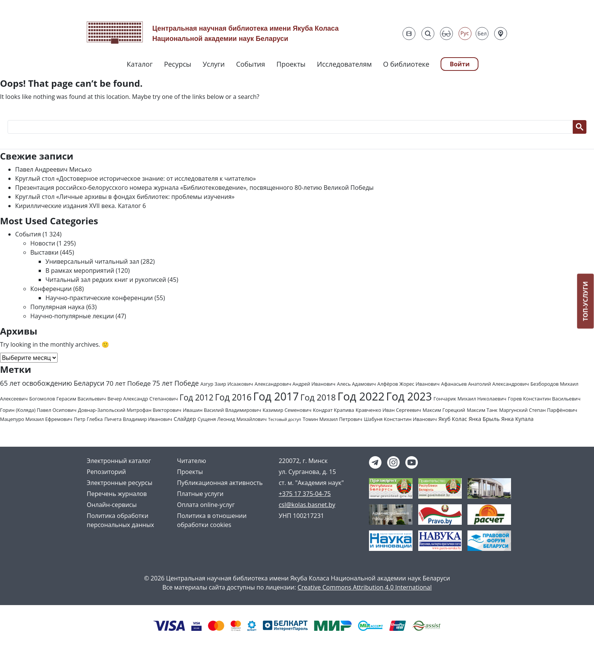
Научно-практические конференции (99, 298)
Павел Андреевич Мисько (53, 169)
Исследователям (344, 64)
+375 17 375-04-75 (305, 494)
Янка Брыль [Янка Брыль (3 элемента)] (484, 418)
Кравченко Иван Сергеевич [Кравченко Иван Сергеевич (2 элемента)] (388, 410)
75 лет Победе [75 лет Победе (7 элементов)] (175, 383)
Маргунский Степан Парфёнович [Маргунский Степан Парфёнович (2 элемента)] (538, 410)
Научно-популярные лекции (72, 316)
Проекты (291, 64)
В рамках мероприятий (79, 270)
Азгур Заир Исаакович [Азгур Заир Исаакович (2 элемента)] (226, 383)
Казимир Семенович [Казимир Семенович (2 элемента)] (287, 410)
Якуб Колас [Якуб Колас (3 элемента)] (452, 418)
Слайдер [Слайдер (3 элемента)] (185, 418)
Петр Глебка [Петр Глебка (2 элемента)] (88, 419)
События (250, 64)
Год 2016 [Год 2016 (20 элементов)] (233, 397)
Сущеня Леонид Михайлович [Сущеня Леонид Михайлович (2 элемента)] (232, 419)
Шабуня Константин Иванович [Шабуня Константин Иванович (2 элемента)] (400, 419)
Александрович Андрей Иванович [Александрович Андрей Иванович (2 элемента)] (295, 383)
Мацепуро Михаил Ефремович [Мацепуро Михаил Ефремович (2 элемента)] (36, 419)
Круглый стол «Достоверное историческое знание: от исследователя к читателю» (135, 178)
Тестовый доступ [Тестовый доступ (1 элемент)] (284, 419)
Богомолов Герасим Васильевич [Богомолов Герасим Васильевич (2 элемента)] (67, 398)
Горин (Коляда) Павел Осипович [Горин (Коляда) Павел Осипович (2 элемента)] (38, 410)
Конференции (51, 289)
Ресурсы (177, 64)
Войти (460, 64)
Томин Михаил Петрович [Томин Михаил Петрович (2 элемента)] (332, 419)
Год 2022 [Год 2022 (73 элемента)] (361, 396)
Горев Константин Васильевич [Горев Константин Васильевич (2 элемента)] (544, 398)
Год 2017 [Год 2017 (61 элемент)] (276, 396)
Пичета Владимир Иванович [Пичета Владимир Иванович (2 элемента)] (138, 419)
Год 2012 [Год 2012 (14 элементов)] (197, 397)
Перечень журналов (117, 494)
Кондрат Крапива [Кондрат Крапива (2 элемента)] (333, 410)
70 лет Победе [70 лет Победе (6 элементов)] (128, 383)
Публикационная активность (220, 483)
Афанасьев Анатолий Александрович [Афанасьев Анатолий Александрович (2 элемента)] (485, 383)
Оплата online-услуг (205, 505)
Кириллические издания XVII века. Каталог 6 (80, 206)
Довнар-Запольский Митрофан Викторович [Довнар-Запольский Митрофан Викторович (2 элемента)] (129, 410)
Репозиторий (106, 472)
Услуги (214, 64)
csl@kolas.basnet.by (307, 505)
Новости (42, 243)
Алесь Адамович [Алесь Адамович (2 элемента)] (356, 383)
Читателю (191, 461)
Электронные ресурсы (119, 483)
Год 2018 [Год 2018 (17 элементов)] (318, 397)
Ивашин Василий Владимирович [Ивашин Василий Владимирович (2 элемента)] (222, 410)
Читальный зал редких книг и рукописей (105, 279)
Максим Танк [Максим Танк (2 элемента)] (482, 410)
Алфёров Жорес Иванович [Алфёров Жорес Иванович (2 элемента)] (408, 383)
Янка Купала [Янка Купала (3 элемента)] (517, 418)
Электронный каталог (119, 461)
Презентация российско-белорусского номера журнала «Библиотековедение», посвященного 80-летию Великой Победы (194, 187)
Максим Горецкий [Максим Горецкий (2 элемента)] (444, 410)
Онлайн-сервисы (112, 505)
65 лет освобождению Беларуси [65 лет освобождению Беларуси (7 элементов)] (52, 383)
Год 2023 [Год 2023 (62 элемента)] (409, 396)
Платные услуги (200, 494)
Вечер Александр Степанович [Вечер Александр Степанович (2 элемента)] (143, 398)
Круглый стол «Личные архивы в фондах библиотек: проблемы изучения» (124, 196)
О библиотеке (406, 64)
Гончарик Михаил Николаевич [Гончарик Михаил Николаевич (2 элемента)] (469, 398)
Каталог (140, 64)
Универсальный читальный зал (92, 261)
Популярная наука (57, 307)
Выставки (44, 252)
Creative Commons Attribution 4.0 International (365, 587)
